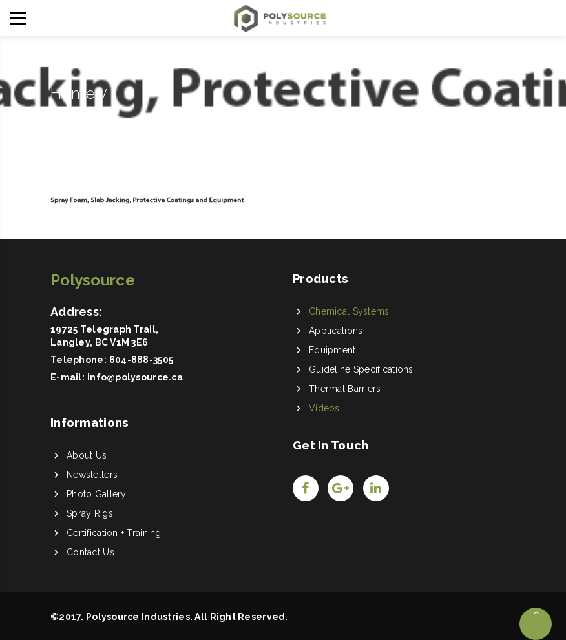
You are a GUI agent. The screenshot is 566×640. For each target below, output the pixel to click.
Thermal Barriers (345, 389)
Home (72, 93)
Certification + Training (114, 533)
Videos (324, 408)
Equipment (332, 350)
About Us (87, 455)
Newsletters (92, 475)
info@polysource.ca (135, 377)
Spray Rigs (90, 513)
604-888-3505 (141, 360)
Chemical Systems (349, 311)
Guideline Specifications (361, 369)
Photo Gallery (97, 494)
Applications (335, 330)
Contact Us (90, 552)
